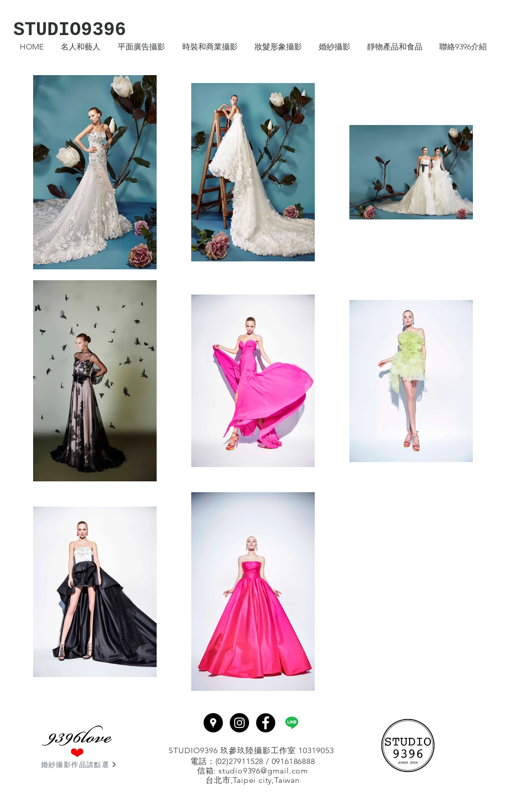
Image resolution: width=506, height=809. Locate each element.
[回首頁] (407, 745)
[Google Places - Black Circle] (213, 722)
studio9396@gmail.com (263, 770)
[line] (291, 722)
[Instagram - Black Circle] (239, 722)
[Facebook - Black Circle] (265, 722)
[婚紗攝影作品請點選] (79, 764)
